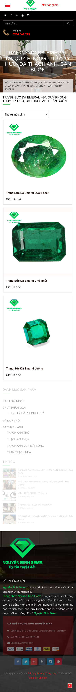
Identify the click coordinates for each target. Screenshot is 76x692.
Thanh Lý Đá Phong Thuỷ (25, 411)
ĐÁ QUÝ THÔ (11, 419)
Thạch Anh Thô (18, 431)
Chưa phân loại (14, 406)
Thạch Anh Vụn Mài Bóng (25, 444)
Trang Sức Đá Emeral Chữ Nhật (26, 280)
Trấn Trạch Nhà (19, 450)
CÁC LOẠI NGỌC (13, 399)
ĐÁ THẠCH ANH (13, 425)
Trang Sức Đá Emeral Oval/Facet (27, 192)
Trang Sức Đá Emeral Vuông (24, 368)
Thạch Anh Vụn (18, 437)
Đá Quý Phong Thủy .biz (42, 673)
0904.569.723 (21, 34)
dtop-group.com (38, 677)
